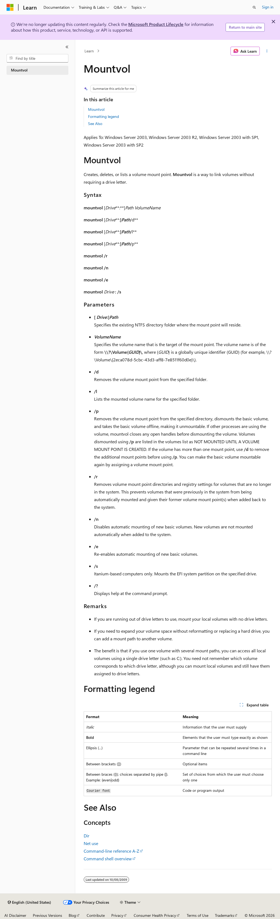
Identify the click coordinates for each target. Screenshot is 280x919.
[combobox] (37, 58)
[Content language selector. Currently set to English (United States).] (29, 902)
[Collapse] (67, 47)
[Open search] (254, 7)
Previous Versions (47, 915)
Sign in (267, 7)
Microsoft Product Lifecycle (155, 24)
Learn (89, 50)
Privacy (117, 915)
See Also (95, 123)
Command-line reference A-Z (111, 851)
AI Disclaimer (15, 915)
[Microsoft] (10, 7)
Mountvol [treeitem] (19, 70)
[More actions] (267, 51)
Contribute (96, 915)
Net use (91, 843)
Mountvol (96, 109)
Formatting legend (103, 116)
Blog (72, 915)
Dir (86, 835)
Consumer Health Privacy (155, 915)
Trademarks (224, 915)
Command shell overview (108, 858)
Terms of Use (197, 915)
